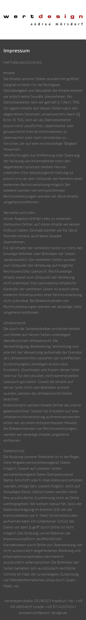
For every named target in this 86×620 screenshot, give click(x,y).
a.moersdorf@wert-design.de (43, 612)
